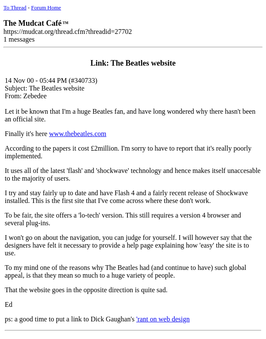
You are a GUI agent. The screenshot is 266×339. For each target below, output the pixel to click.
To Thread (14, 7)
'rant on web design (163, 319)
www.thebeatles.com (77, 133)
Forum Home (46, 7)
